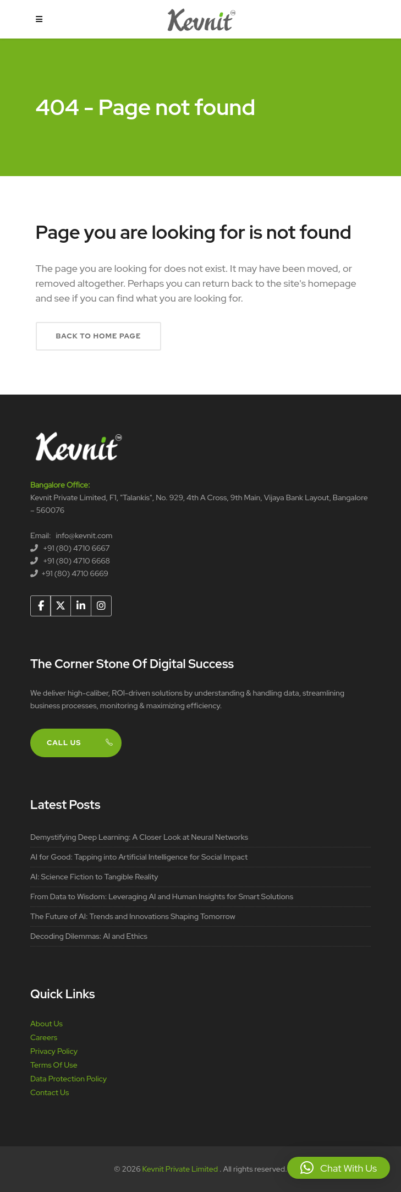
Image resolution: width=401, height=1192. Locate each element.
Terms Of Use (54, 1065)
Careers (43, 1037)
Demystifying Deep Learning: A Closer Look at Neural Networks (139, 837)
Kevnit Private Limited (180, 1169)
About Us (46, 1024)
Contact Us (49, 1092)
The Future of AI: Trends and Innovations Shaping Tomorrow (132, 916)
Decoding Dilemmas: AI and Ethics (88, 936)
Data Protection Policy (68, 1079)
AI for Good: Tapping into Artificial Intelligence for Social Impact (139, 857)
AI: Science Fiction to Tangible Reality (94, 877)
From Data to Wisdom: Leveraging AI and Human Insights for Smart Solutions (161, 896)
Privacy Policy (54, 1051)
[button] (338, 1168)
